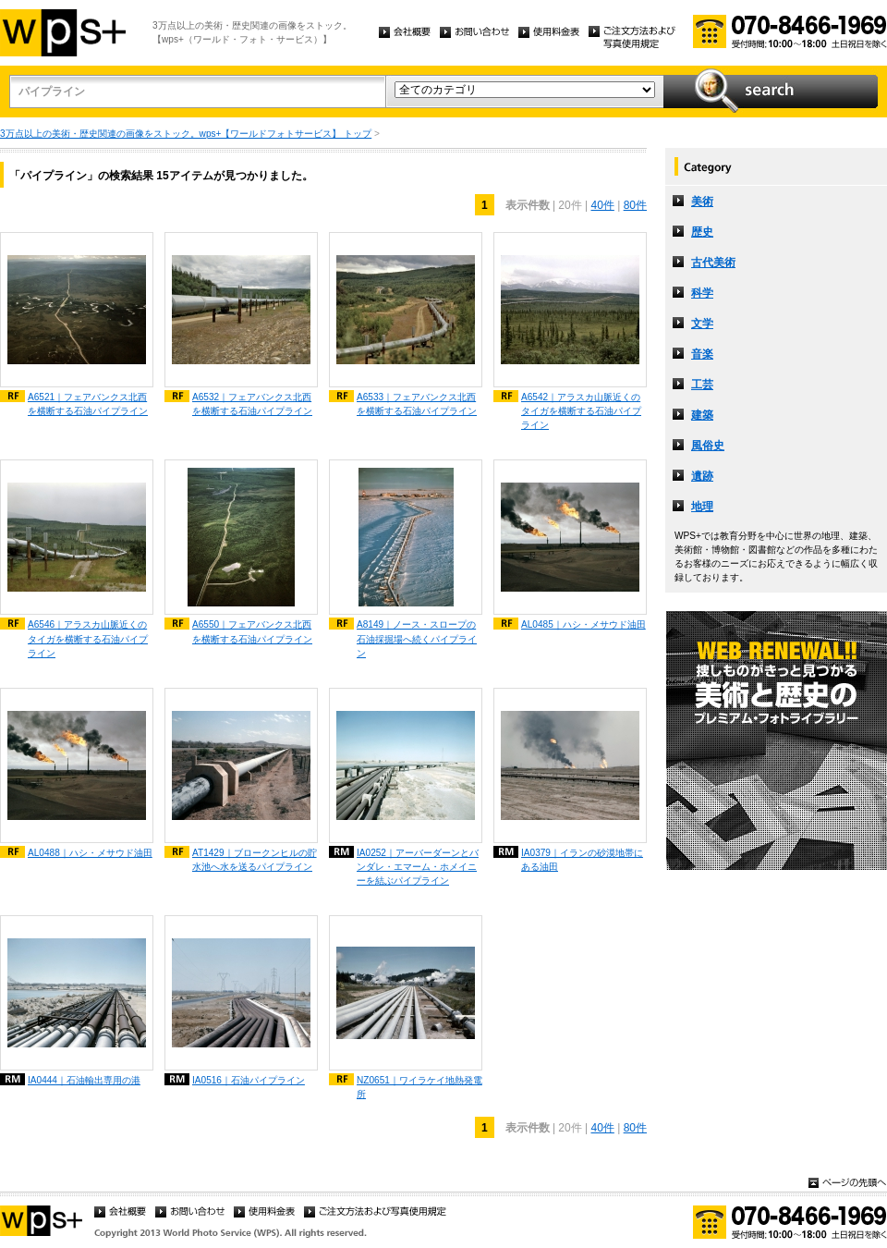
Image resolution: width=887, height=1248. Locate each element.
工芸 (702, 384)
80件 (635, 205)
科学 (702, 293)
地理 (702, 506)
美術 (702, 201)
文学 (702, 323)
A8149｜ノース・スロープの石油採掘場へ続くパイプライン (417, 638)
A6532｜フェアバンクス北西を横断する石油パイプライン (252, 404)
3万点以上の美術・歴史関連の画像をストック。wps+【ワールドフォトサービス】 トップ (185, 133)
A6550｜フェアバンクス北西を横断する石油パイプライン (252, 631)
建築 (702, 415)
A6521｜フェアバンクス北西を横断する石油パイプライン (88, 404)
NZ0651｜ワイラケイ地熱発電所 (419, 1087)
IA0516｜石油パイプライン (248, 1080)
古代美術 (713, 262)
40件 (602, 205)
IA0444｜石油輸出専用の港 (84, 1080)
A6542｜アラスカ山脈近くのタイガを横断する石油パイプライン (581, 411)
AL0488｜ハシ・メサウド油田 (90, 853)
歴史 (702, 232)
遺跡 (702, 476)
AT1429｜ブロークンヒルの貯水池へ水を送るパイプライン (254, 860)
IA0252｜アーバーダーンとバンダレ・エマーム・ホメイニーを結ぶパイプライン (418, 867)
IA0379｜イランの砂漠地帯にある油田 (582, 860)
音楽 (702, 354)
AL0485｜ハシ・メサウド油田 (583, 624)
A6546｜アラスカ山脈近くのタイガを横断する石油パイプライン (88, 638)
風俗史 (707, 445)
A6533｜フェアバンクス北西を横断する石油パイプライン (417, 404)
